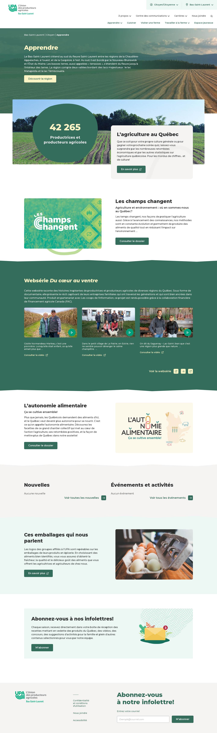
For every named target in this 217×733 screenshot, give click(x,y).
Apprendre (63, 35)
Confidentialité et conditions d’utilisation (81, 703)
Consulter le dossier (132, 241)
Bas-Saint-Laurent (34, 35)
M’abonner (43, 647)
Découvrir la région (41, 78)
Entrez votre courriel (156, 716)
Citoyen (50, 35)
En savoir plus (132, 170)
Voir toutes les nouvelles (85, 497)
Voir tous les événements (171, 497)
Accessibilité (80, 719)
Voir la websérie (171, 371)
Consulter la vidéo (36, 355)
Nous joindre (80, 712)
